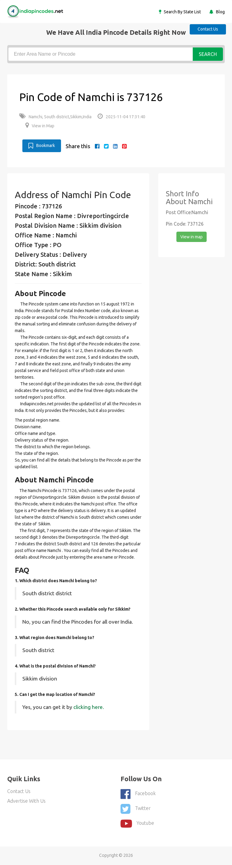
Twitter (136, 808)
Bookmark (41, 145)
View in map (191, 236)
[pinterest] (124, 146)
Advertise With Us (26, 801)
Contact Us (208, 29)
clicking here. (88, 707)
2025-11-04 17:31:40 (121, 116)
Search (208, 54)
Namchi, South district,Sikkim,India (55, 116)
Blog (220, 11)
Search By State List (182, 11)
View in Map (39, 125)
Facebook (138, 794)
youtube (137, 823)
